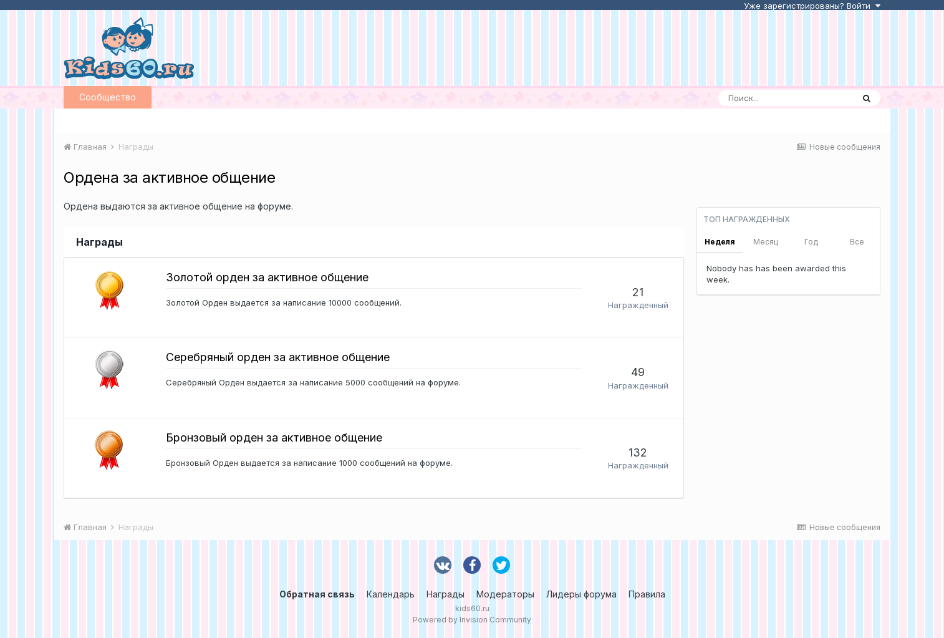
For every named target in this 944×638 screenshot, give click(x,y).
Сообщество (107, 97)
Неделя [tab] (720, 241)
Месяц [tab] (765, 241)
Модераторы (505, 594)
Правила (647, 594)
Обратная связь (317, 594)
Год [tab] (811, 241)
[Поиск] (785, 98)
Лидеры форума (581, 594)
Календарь (391, 594)
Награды (445, 594)
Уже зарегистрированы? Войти (812, 6)
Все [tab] (857, 241)
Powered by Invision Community (472, 619)
